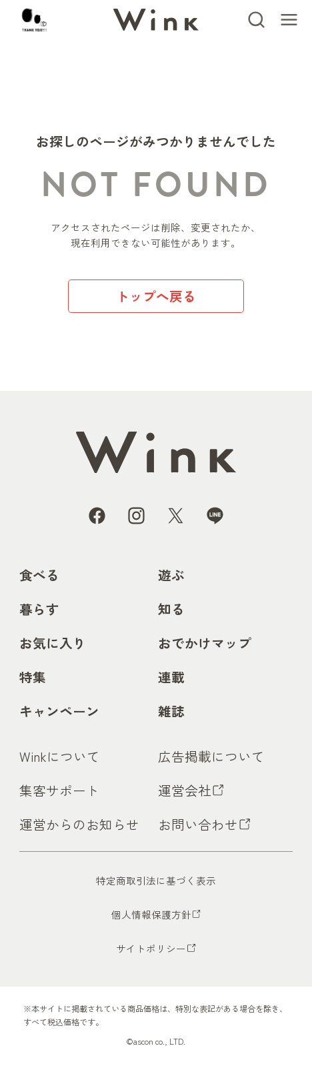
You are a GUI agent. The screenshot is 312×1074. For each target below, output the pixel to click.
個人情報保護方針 (151, 914)
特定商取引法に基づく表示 (156, 880)
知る (171, 608)
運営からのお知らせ (79, 824)
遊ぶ (171, 574)
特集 (32, 676)
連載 (171, 676)
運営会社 (184, 790)
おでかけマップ (204, 642)
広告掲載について (211, 756)
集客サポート (59, 790)
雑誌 (171, 710)
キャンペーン (59, 710)
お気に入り (52, 642)
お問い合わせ (198, 824)
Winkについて (59, 756)
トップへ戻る (156, 296)
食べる (39, 574)
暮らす (39, 608)
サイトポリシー (151, 948)
